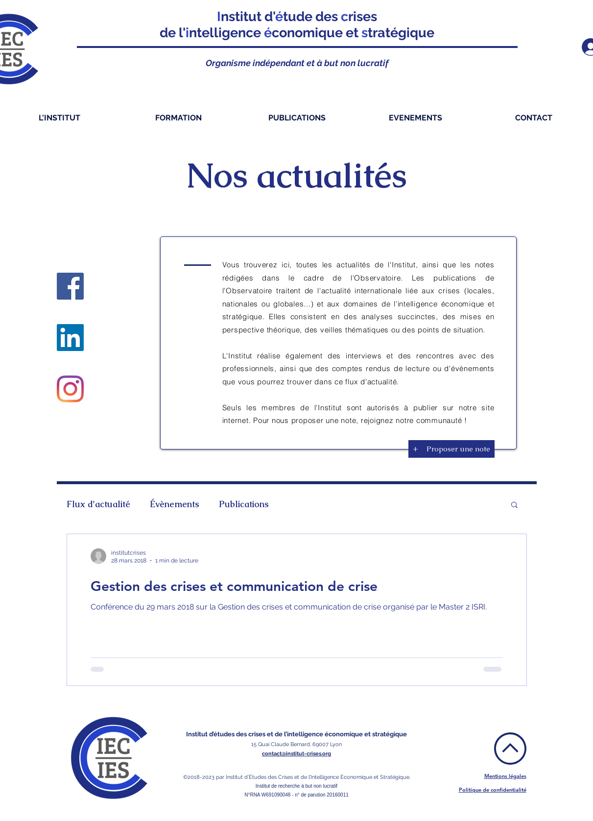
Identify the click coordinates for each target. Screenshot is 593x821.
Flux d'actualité (98, 504)
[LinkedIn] (70, 337)
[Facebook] (70, 286)
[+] (415, 449)
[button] (514, 505)
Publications (244, 504)
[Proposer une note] (459, 449)
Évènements (174, 504)
